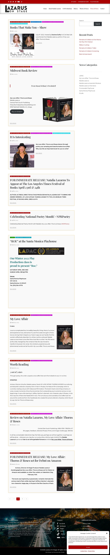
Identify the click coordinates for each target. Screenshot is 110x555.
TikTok (63, 534)
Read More (39, 42)
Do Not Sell (86, 529)
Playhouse (94, 2)
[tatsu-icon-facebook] (8, 1)
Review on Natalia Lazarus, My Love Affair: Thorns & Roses (41, 419)
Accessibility (86, 526)
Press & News (91, 7)
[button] (107, 533)
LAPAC (12, 237)
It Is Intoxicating (20, 137)
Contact (42, 9)
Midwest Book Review (23, 70)
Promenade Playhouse (86, 88)
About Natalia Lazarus (51, 7)
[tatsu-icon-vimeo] (15, 1)
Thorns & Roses (80, 7)
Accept (88, 547)
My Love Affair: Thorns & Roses (20, 22)
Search (81, 20)
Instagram (63, 526)
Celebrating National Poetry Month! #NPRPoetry (40, 216)
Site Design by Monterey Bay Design (55, 552)
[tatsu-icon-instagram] (10, 1)
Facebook (62, 523)
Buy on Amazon (17, 111)
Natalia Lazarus (36, 22)
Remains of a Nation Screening (89, 51)
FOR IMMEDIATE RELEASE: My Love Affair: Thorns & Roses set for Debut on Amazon (37, 458)
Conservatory (83, 2)
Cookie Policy (83, 551)
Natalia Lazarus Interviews (19, 23)
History (72, 7)
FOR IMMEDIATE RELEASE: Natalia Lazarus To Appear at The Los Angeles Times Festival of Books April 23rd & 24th (40, 183)
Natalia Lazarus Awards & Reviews (53, 22)
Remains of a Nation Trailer (87, 48)
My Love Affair (19, 319)
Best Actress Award (85, 54)
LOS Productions (64, 7)
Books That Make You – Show (28, 27)
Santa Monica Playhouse (23, 237)
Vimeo (62, 531)
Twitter (62, 528)
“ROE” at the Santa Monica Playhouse (33, 241)
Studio (73, 2)
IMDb (63, 537)
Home (42, 7)
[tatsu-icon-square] (18, 1)
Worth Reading (19, 364)
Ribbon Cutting (84, 45)
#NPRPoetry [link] (65, 224)
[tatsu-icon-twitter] (13, 1)
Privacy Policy (91, 551)
